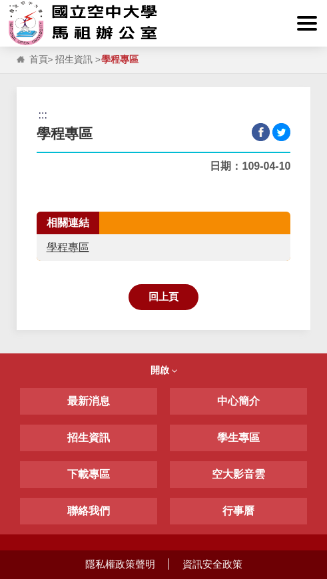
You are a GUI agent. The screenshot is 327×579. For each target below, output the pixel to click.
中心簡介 (238, 401)
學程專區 (68, 247)
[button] (307, 23)
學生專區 (238, 437)
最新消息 (88, 401)
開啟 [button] (164, 370)
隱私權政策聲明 (120, 564)
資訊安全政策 (212, 564)
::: (13, 7)
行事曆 (238, 510)
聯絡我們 (88, 510)
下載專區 (88, 474)
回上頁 (163, 296)
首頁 (38, 60)
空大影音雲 (238, 474)
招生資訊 (74, 60)
